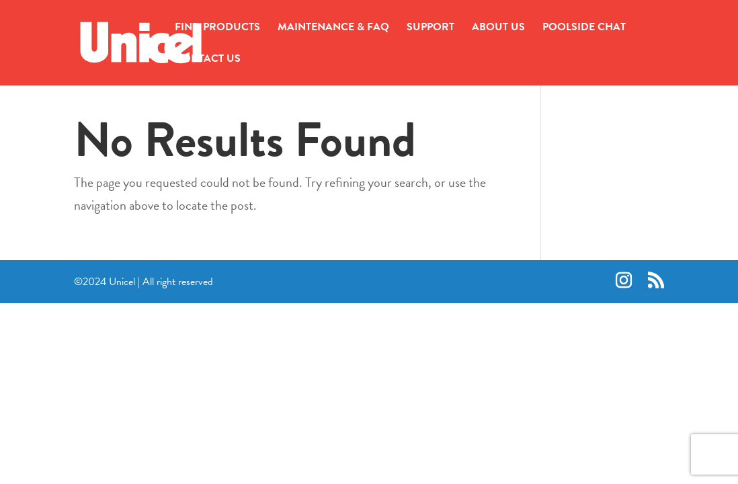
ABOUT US (498, 28)
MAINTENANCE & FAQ (333, 28)
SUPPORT (430, 28)
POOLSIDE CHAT (584, 28)
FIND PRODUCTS (217, 28)
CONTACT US (208, 60)
